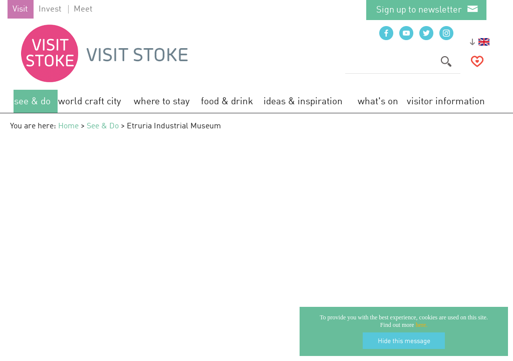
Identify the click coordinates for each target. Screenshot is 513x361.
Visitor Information (446, 101)
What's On (378, 101)
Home (68, 126)
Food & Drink (227, 101)
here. (422, 324)
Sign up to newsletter (419, 10)
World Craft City (89, 101)
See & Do (32, 101)
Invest (50, 9)
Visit (20, 9)
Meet (83, 9)
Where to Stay (162, 101)
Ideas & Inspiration (303, 101)
